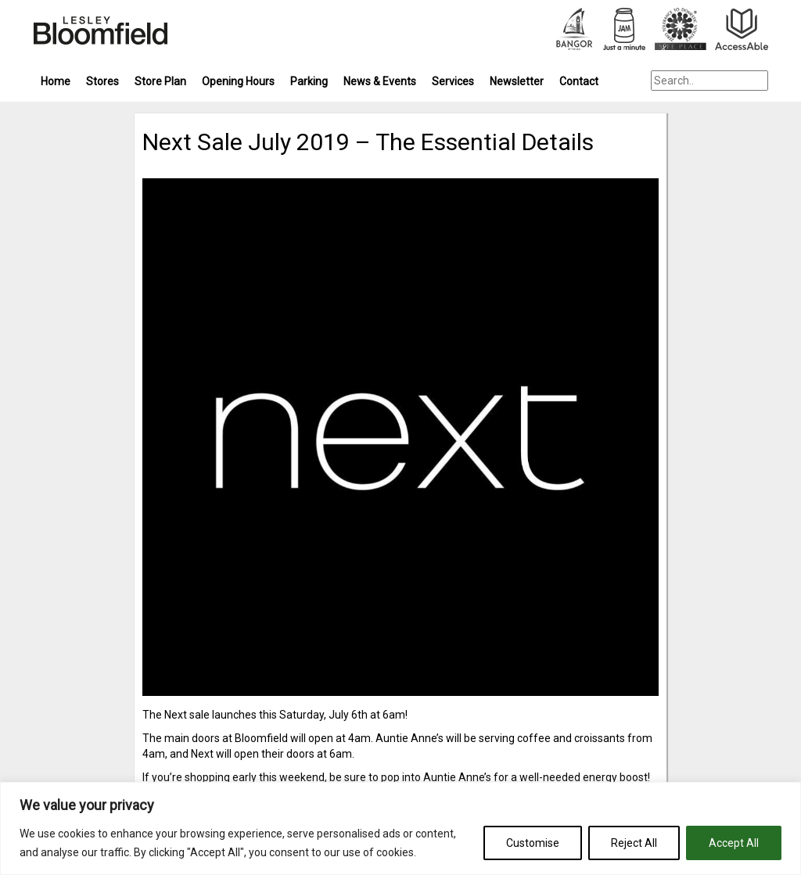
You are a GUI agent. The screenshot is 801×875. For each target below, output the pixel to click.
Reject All (634, 843)
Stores (102, 81)
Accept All (734, 843)
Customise (532, 843)
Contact (578, 81)
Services (453, 81)
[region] (400, 828)
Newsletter (517, 81)
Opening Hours (238, 81)
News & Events (379, 81)
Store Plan (160, 81)
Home (55, 81)
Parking (309, 81)
